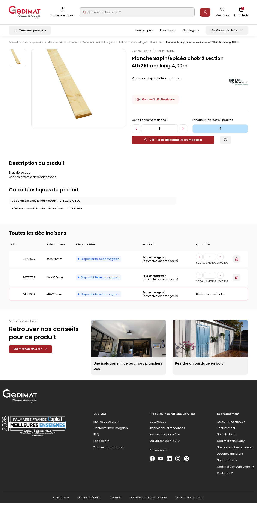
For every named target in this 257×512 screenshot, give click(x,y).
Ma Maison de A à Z (224, 31)
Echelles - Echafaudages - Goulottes (139, 43)
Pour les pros (144, 31)
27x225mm (54, 260)
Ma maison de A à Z (30, 350)
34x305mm (55, 279)
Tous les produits (33, 43)
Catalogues (191, 31)
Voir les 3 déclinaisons (155, 101)
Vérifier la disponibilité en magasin (173, 141)
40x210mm (54, 296)
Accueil (13, 43)
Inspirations (168, 31)
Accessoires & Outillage (98, 43)
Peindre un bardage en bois (199, 364)
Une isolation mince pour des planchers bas (128, 367)
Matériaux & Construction (63, 43)
